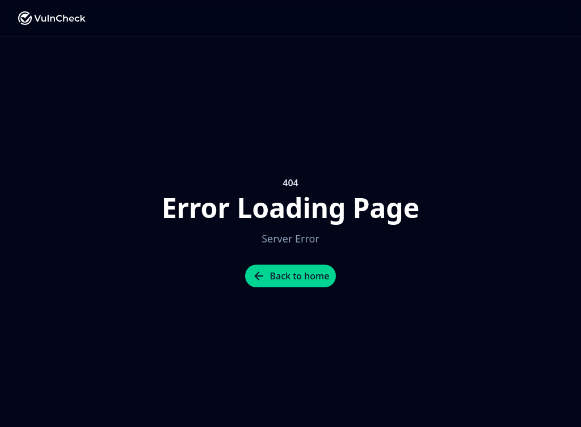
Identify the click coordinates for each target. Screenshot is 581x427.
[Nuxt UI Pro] (52, 18)
